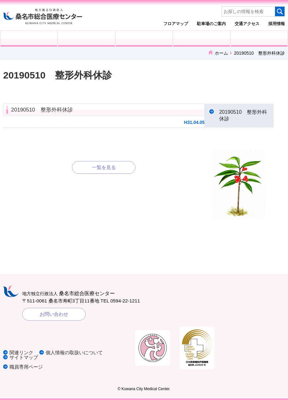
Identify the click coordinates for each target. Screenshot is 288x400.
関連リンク (21, 352)
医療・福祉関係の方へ (144, 39)
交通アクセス (247, 23)
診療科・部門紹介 (201, 39)
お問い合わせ (54, 314)
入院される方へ (86, 39)
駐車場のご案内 (211, 23)
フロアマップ (175, 23)
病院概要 (259, 39)
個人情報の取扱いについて (74, 352)
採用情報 (276, 23)
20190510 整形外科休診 (42, 110)
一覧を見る (104, 167)
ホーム (221, 53)
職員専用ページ (26, 366)
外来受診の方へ (29, 39)
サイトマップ (24, 357)
